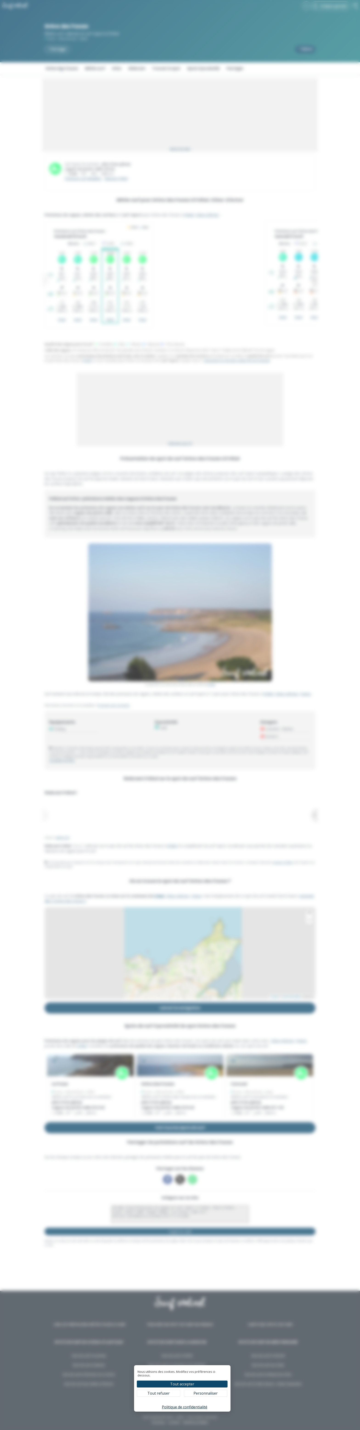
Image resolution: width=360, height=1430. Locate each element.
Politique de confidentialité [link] (184, 1407)
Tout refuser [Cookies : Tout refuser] (158, 1393)
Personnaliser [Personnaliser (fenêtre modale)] (206, 1393)
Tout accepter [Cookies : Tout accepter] (182, 1384)
